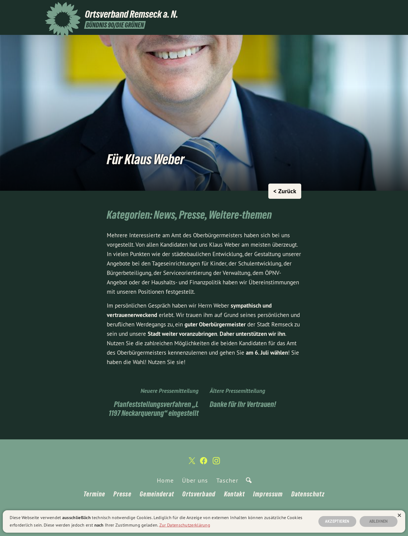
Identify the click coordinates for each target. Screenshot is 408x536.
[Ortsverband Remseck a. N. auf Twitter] (344, 7)
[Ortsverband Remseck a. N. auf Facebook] (352, 7)
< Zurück (284, 191)
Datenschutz (307, 494)
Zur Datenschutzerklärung (184, 524)
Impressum (268, 494)
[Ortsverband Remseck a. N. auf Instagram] (360, 7)
